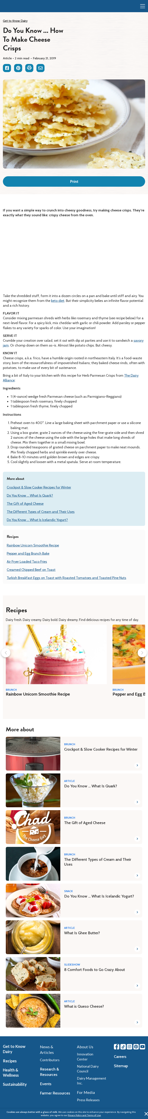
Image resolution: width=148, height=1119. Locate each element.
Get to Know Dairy (15, 21)
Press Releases (88, 1100)
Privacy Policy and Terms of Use (84, 1115)
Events (45, 1084)
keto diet (57, 301)
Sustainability (15, 1084)
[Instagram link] (129, 1046)
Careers (120, 1056)
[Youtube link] (142, 1046)
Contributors (50, 1060)
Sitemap (121, 1066)
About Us (85, 1046)
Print (74, 181)
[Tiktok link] (123, 1046)
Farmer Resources (55, 1093)
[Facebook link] (116, 1046)
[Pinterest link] (136, 1046)
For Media (86, 1092)
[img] (11, 6)
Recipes (10, 1061)
